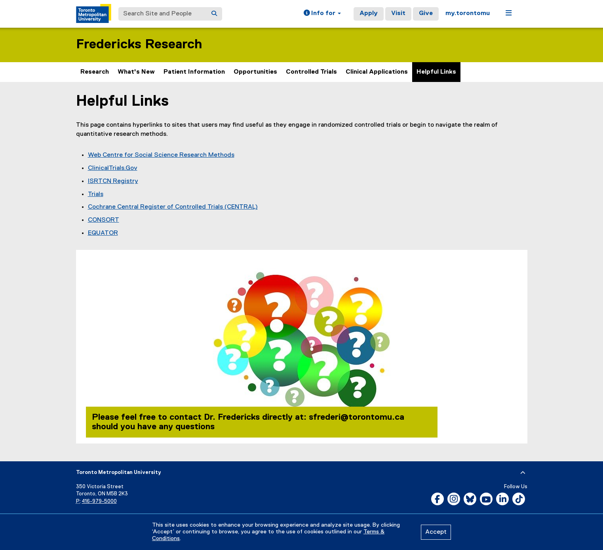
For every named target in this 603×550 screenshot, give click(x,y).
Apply (369, 13)
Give (426, 13)
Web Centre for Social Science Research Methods (161, 155)
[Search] (214, 14)
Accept (436, 532)
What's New (136, 72)
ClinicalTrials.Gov (112, 168)
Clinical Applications (377, 72)
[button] (322, 14)
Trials (95, 194)
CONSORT (103, 220)
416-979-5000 (99, 501)
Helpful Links (436, 72)
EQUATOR (103, 233)
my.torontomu (467, 13)
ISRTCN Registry (113, 181)
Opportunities (255, 72)
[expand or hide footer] (522, 473)
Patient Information (194, 72)
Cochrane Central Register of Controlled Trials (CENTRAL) (173, 207)
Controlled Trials (311, 72)
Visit (398, 13)
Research (94, 72)
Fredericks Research (139, 44)
